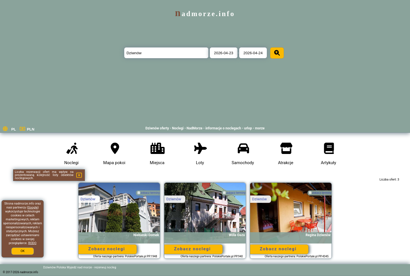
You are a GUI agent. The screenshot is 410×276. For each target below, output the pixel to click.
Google (33, 207)
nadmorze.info (205, 14)
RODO (32, 243)
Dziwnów (87, 199)
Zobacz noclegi (106, 248)
